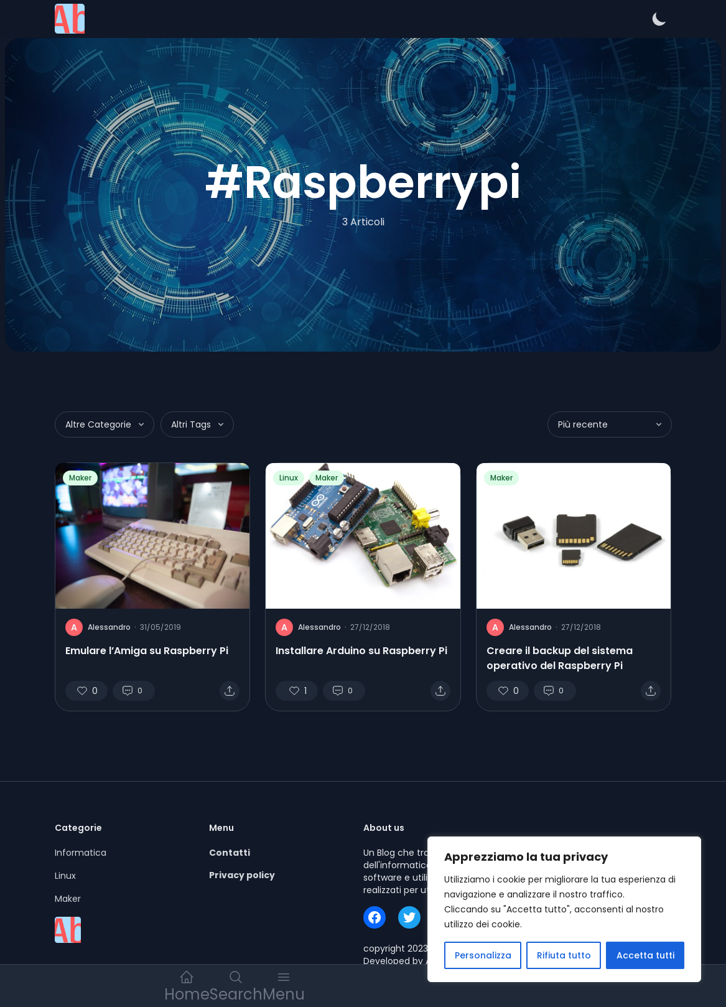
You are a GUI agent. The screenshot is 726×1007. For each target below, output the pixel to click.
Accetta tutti (645, 955)
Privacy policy (242, 875)
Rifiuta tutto (564, 955)
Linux (288, 477)
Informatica (80, 852)
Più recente (611, 424)
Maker (80, 477)
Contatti (229, 852)
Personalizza (483, 955)
